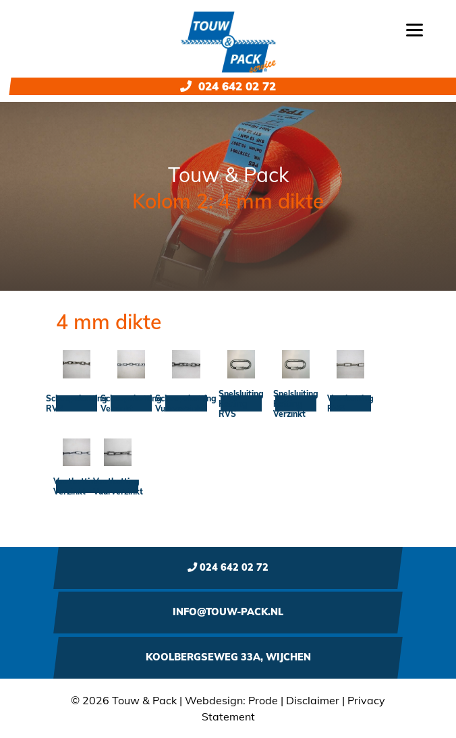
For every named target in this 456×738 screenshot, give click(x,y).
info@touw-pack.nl (228, 612)
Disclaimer (312, 700)
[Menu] (414, 28)
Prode (263, 700)
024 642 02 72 (228, 86)
